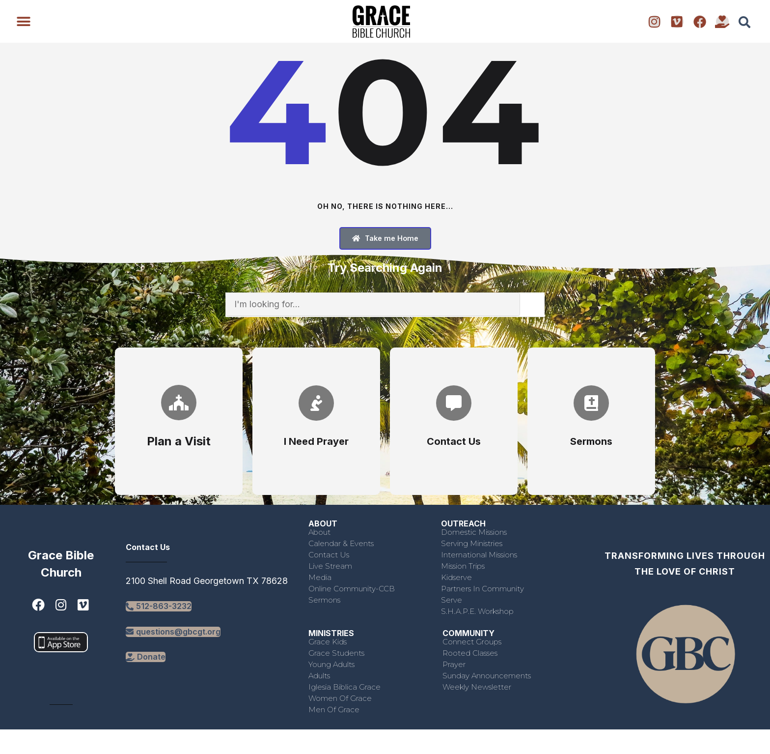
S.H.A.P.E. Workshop (477, 611)
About (319, 532)
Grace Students (336, 653)
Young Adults (331, 664)
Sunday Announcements (486, 675)
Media (319, 577)
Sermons (324, 600)
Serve (451, 600)
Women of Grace (340, 698)
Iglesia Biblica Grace (344, 687)
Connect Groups (471, 641)
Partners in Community (482, 588)
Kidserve (456, 577)
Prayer (454, 664)
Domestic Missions (474, 532)
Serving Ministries (471, 543)
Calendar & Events (341, 543)
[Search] (532, 304)
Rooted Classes (469, 653)
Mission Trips (463, 566)
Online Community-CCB (351, 588)
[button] (23, 21)
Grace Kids (327, 641)
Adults (319, 675)
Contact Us (328, 554)
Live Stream (330, 566)
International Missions (479, 554)
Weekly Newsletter (476, 687)
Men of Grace (333, 709)
